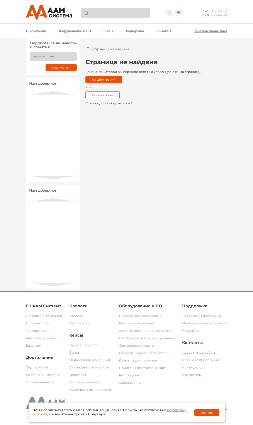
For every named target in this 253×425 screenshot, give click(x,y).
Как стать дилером (41, 338)
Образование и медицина (90, 360)
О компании (36, 31)
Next (53, 177)
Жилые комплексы (84, 382)
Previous (53, 93)
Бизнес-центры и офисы (89, 367)
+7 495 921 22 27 (213, 11)
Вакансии (33, 346)
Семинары (190, 331)
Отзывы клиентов (40, 382)
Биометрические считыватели (144, 353)
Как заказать (192, 375)
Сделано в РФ (130, 383)
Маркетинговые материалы (204, 323)
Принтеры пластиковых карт (142, 368)
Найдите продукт (104, 79)
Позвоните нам (102, 95)
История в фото (38, 323)
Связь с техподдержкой (201, 360)
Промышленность (83, 345)
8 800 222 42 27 (213, 15)
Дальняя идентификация (139, 360)
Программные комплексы (140, 316)
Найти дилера (193, 367)
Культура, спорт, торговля (90, 390)
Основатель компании (44, 316)
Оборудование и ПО (74, 31)
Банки (74, 352)
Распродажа (129, 375)
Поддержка (134, 31)
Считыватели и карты (136, 346)
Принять (207, 412)
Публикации (79, 323)
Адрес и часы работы (199, 352)
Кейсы (107, 31)
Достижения (39, 357)
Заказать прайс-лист (210, 31)
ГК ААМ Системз (43, 306)
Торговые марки (39, 331)
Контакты (163, 31)
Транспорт (77, 375)
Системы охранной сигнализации (146, 331)
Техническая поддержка (201, 316)
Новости (78, 306)
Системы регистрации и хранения (147, 338)
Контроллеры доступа (137, 323)
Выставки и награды (42, 375)
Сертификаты (37, 367)
